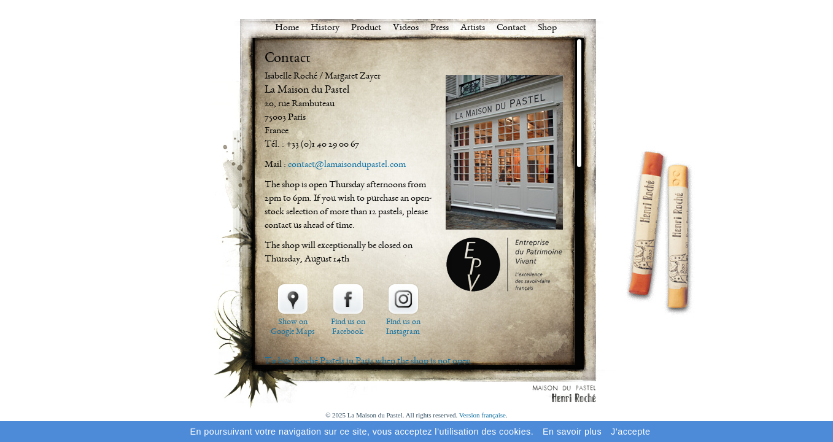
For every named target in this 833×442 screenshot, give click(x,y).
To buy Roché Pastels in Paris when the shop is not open (368, 361)
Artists (472, 28)
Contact (511, 28)
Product (366, 28)
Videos (406, 28)
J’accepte (630, 431)
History (325, 28)
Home (287, 28)
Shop (547, 28)
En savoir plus (572, 431)
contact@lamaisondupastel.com (347, 165)
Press (439, 28)
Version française (482, 415)
